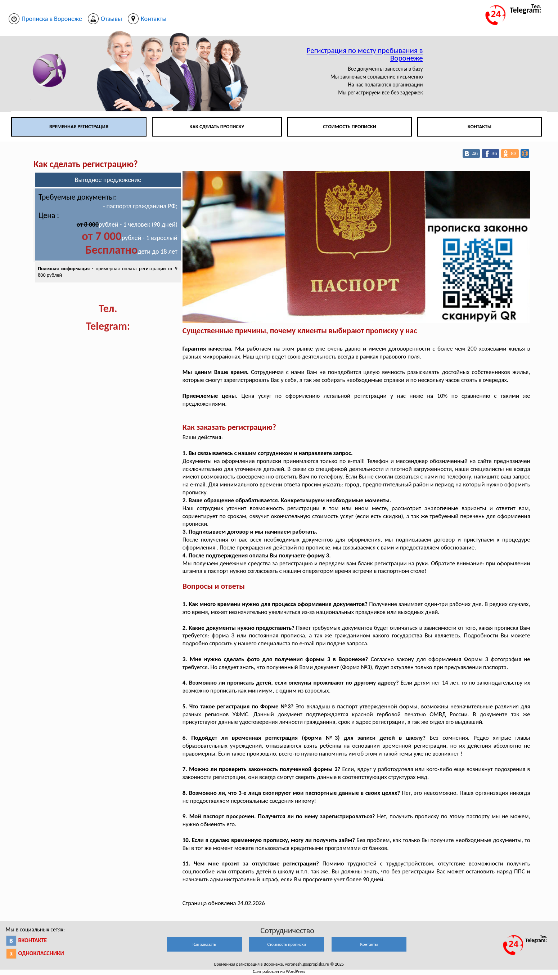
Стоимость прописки (349, 127)
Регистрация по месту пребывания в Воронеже (365, 54)
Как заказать (204, 944)
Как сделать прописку (217, 127)
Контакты (479, 127)
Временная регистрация (78, 127)
